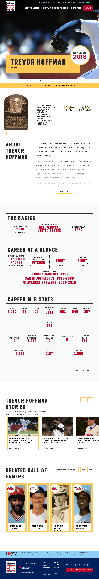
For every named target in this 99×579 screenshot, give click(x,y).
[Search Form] (88, 3)
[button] (83, 399)
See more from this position (38, 266)
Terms (56, 568)
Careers (46, 562)
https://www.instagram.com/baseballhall (79, 565)
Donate (67, 2)
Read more (64, 191)
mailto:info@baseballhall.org (67, 565)
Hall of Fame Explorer (29, 81)
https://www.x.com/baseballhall (71, 564)
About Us (60, 2)
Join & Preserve (69, 8)
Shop (79, 8)
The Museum (34, 8)
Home (8, 81)
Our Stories (57, 8)
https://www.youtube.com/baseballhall (84, 565)
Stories (48, 85)
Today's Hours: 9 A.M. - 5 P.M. (44, 2)
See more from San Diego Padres (16, 266)
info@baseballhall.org (27, 572)
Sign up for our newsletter (80, 570)
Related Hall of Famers (66, 85)
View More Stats (82, 370)
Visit (27, 8)
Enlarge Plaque (16, 133)
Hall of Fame (45, 8)
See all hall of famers (66, 469)
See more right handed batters (60, 264)
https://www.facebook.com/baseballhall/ (75, 565)
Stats (38, 85)
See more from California (49, 234)
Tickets (87, 8)
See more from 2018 (20, 232)
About (28, 85)
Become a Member (77, 2)
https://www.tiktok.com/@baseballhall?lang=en (88, 565)
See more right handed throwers (82, 264)
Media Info (47, 574)
